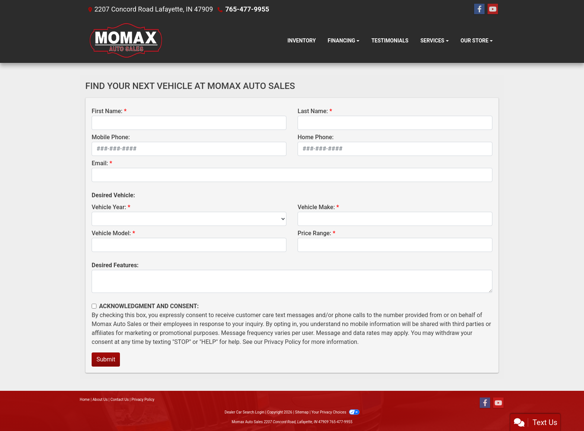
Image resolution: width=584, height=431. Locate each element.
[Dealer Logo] (125, 41)
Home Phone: (316, 137)
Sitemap (302, 412)
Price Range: (314, 233)
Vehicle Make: (316, 207)
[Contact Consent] (94, 306)
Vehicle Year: (109, 207)
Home (85, 400)
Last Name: (313, 111)
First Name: (107, 111)
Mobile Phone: (111, 137)
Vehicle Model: (111, 233)
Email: (100, 163)
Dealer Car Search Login (244, 412)
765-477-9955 (247, 9)
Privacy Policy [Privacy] (143, 400)
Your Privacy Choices (335, 412)
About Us (100, 400)
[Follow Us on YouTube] (493, 9)
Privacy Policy (282, 341)
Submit (105, 359)
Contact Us (120, 400)
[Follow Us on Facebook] (479, 9)
